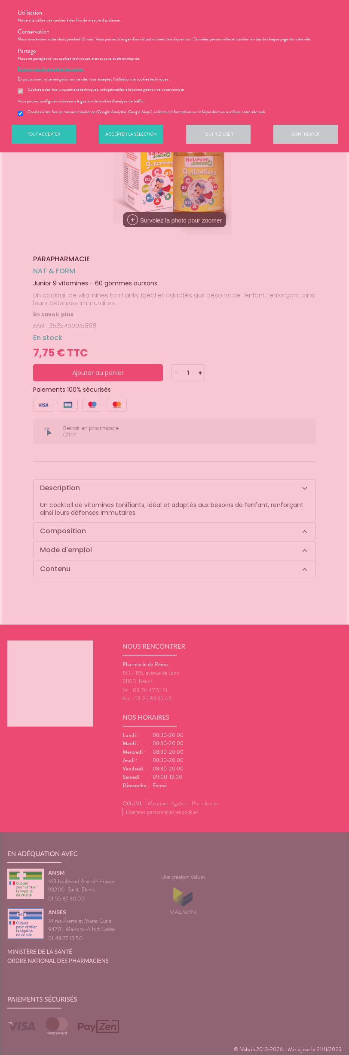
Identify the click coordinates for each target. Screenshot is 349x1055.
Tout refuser (218, 134)
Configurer (305, 134)
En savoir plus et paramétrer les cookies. (51, 69)
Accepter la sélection (131, 134)
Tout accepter (44, 134)
